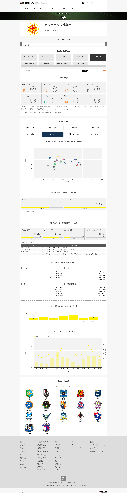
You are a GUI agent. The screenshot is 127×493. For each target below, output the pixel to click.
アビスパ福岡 (23, 467)
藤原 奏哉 (59, 295)
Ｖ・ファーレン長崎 (24, 469)
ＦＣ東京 (22, 448)
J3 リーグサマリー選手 (77, 451)
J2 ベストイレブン (76, 448)
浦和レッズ (22, 444)
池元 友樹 (102, 279)
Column (74, 9)
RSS (105, 70)
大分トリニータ (40, 467)
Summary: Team (38, 9)
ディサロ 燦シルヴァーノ (55, 277)
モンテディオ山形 (41, 447)
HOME (26, 9)
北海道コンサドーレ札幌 (42, 441)
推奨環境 (55, 482)
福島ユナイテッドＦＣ (59, 441)
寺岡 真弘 (102, 287)
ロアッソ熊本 (58, 466)
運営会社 (70, 482)
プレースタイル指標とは (95, 448)
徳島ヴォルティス (41, 463)
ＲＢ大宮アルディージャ (42, 451)
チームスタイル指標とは (29, 108)
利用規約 (50, 482)
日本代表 (92, 442)
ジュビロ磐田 (40, 460)
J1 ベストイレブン (76, 444)
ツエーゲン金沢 (58, 450)
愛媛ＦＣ (57, 461)
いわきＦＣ (39, 448)
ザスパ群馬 (57, 444)
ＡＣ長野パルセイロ (59, 448)
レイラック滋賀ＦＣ (59, 453)
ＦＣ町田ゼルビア (24, 451)
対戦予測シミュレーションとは (96, 451)
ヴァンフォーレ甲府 (41, 456)
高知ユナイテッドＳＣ (59, 463)
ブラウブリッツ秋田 (41, 445)
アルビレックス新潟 (41, 457)
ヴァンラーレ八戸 (41, 442)
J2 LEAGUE (39, 439)
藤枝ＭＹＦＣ (40, 461)
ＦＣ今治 (39, 464)
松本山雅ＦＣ (58, 447)
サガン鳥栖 (39, 466)
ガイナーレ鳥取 (58, 457)
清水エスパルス (23, 456)
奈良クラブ (57, 456)
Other (91, 439)
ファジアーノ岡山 (24, 464)
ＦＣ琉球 (57, 469)
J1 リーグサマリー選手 (77, 442)
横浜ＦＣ (39, 453)
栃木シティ (39, 450)
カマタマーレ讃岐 (59, 460)
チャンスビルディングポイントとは (97, 445)
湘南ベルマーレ (40, 454)
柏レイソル (22, 447)
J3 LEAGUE (57, 439)
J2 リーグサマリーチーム (77, 445)
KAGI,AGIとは (93, 447)
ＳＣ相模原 (57, 445)
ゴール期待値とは (94, 453)
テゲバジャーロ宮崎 (41, 469)
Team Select (98, 9)
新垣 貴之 (102, 277)
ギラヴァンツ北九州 (59, 464)
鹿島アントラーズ (24, 441)
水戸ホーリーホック (24, 442)
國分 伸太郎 (59, 289)
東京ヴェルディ (23, 450)
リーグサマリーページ (54, 110)
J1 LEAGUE (22, 439)
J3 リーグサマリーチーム (77, 450)
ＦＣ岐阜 (57, 451)
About (86, 9)
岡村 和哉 (102, 295)
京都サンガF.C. (23, 458)
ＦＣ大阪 (57, 454)
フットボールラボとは (94, 444)
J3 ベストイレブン (76, 453)
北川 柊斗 (59, 276)
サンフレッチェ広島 (24, 466)
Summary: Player (51, 9)
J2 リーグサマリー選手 (77, 447)
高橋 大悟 (59, 274)
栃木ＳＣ (57, 442)
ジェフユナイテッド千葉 (25, 445)
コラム (91, 441)
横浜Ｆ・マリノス (24, 454)
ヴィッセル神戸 (23, 463)
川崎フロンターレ (24, 453)
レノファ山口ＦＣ (59, 458)
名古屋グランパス (24, 457)
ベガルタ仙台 (40, 444)
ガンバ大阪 (22, 460)
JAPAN (63, 9)
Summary (74, 439)
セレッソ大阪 (23, 461)
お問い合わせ (76, 482)
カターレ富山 (40, 458)
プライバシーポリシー (62, 482)
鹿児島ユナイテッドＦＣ (60, 467)
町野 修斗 (59, 272)
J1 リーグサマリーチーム (77, 441)
